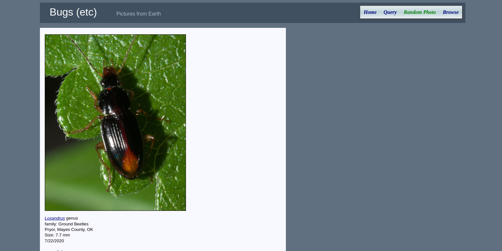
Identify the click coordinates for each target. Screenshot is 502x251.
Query (390, 12)
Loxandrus (55, 218)
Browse (451, 12)
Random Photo (420, 12)
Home (370, 12)
